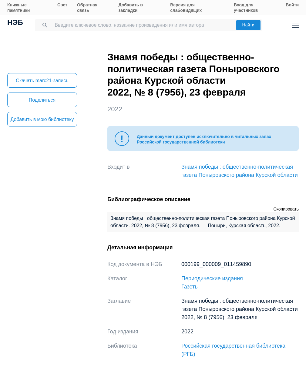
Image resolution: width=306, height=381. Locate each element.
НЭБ (15, 23)
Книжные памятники (18, 7)
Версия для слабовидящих (186, 7)
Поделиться (42, 100)
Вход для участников (246, 7)
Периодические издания (212, 278)
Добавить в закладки (131, 7)
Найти (248, 24)
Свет (62, 4)
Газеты (190, 287)
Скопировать (286, 209)
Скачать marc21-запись (42, 80)
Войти (292, 4)
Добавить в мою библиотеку (42, 119)
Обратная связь (87, 7)
